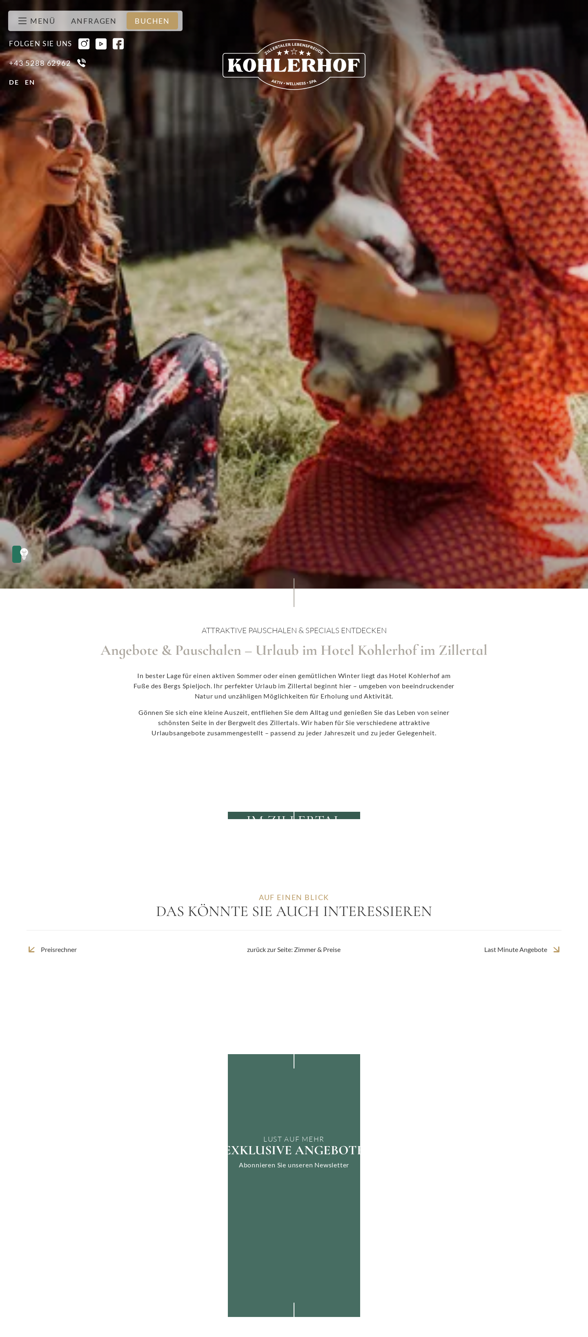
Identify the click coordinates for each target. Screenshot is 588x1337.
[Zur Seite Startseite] (294, 64)
